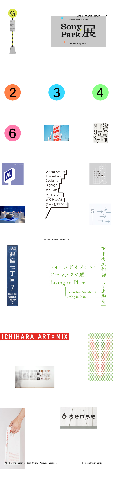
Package (43, 463)
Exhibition (53, 463)
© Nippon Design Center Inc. (94, 463)
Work (80, 16)
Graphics (21, 463)
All (6, 463)
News (97, 16)
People (89, 16)
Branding (12, 463)
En (107, 16)
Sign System (32, 463)
